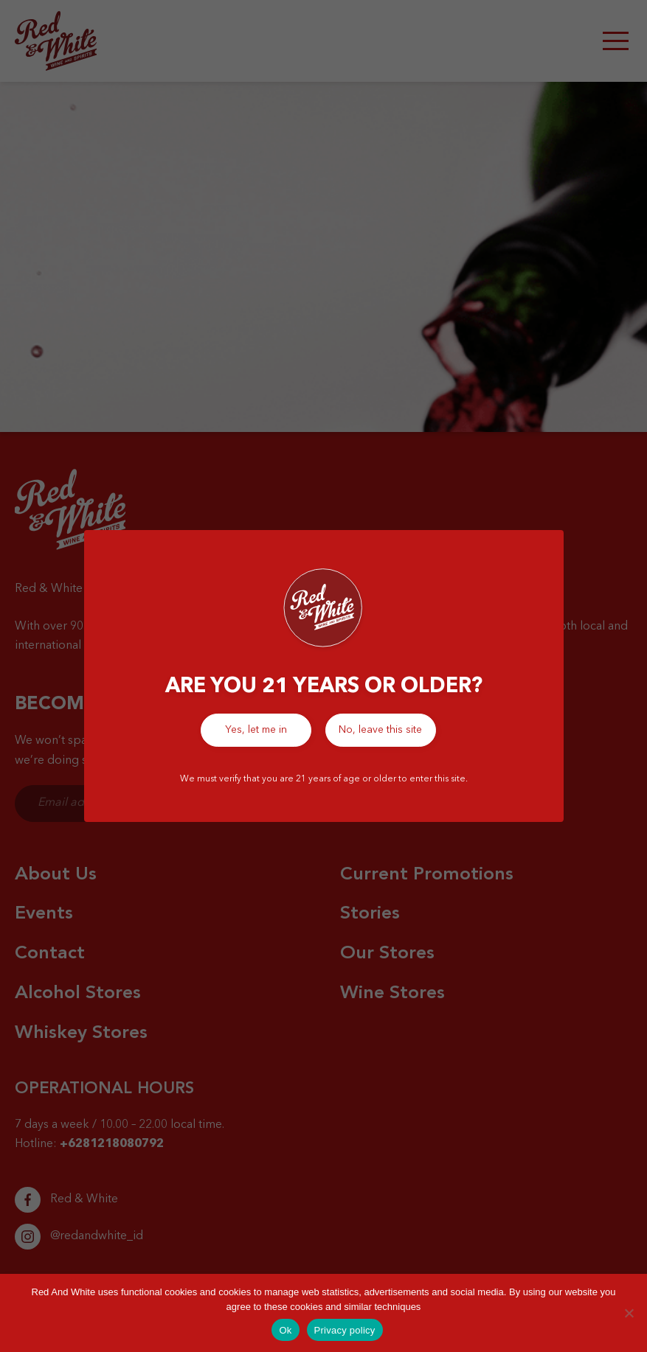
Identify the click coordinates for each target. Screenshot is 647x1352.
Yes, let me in (256, 730)
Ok (285, 1330)
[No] (628, 1313)
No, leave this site (380, 730)
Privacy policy (345, 1330)
